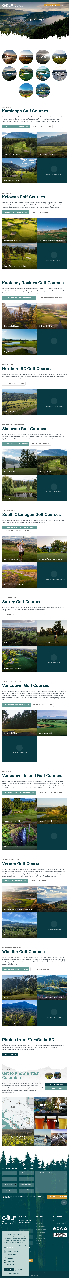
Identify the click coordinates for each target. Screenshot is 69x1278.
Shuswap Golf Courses (24, 428)
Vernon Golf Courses (22, 863)
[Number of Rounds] (9, 1191)
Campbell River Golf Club (12, 821)
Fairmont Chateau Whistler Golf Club (50, 997)
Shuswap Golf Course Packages (16, 444)
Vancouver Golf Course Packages (16, 705)
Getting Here (39, 1241)
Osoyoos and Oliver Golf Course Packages (20, 527)
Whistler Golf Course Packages (16, 969)
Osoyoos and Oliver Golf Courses (16, 531)
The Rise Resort (44, 909)
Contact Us (56, 1221)
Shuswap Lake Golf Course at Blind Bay (16, 498)
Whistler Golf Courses (23, 951)
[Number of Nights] (26, 1185)
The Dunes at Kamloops (46, 154)
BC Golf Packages (41, 1229)
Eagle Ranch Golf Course (12, 352)
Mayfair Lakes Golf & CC (46, 733)
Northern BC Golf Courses (27, 368)
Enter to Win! (39, 1244)
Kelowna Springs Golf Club (12, 240)
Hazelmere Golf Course (46, 643)
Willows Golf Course (10, 412)
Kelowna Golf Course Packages (15, 212)
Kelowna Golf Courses (23, 196)
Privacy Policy (34, 1275)
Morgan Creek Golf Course (12, 669)
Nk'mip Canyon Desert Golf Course (15, 585)
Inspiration (39, 1223)
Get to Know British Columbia (21, 1075)
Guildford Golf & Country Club (13, 643)
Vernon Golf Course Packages (15, 881)
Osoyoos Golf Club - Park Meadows (50, 559)
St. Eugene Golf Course (46, 326)
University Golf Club (10, 733)
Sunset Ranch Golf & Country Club (15, 266)
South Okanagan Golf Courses (31, 514)
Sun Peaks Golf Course (11, 180)
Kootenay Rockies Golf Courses (33, 282)
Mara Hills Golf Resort (11, 472)
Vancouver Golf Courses (25, 685)
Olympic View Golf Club (11, 847)
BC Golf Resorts (40, 1238)
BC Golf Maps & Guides (59, 1223)
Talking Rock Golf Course (12, 154)
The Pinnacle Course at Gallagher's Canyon (52, 240)
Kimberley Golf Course (11, 326)
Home (37, 1221)
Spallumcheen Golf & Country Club (15, 935)
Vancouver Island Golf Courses (32, 775)
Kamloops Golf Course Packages (16, 126)
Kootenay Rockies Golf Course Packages (19, 298)
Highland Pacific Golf (45, 821)
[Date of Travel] (9, 1185)
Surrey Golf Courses (22, 601)
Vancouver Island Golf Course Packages (19, 793)
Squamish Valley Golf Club (12, 1023)
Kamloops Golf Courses (25, 111)
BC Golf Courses (40, 1226)
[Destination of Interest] (26, 1191)
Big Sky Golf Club (9, 997)
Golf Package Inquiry (52, 5)
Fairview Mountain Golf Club (13, 559)
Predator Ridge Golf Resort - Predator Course (18, 909)
